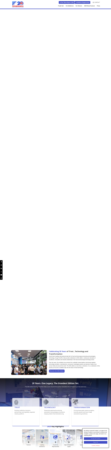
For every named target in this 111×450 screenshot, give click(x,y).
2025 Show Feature (89, 6)
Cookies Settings (96, 445)
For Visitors (79, 6)
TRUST (17, 419)
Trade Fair (61, 6)
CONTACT (96, 2)
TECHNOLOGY (50, 419)
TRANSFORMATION (82, 419)
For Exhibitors (70, 6)
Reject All (95, 442)
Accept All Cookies (95, 438)
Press (98, 6)
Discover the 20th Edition (57, 371)
